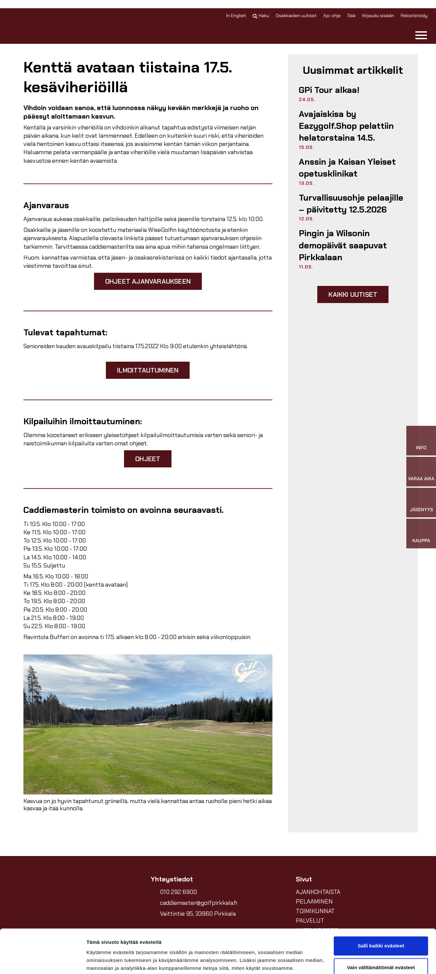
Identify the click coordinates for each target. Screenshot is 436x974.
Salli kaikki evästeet (381, 904)
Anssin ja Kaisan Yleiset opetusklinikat (347, 167)
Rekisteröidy (414, 15)
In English (236, 15)
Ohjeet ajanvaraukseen (148, 281)
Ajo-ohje (332, 15)
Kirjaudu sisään (378, 15)
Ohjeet (147, 459)
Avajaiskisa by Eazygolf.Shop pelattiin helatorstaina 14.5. (346, 126)
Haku (261, 15)
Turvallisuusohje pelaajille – (351, 203)
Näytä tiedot (100, 961)
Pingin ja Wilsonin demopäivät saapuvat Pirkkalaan (343, 245)
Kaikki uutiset (352, 294)
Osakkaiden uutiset (296, 15)
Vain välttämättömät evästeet (381, 926)
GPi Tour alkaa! (329, 90)
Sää (351, 15)
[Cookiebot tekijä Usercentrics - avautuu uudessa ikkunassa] (43, 961)
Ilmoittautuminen (147, 370)
